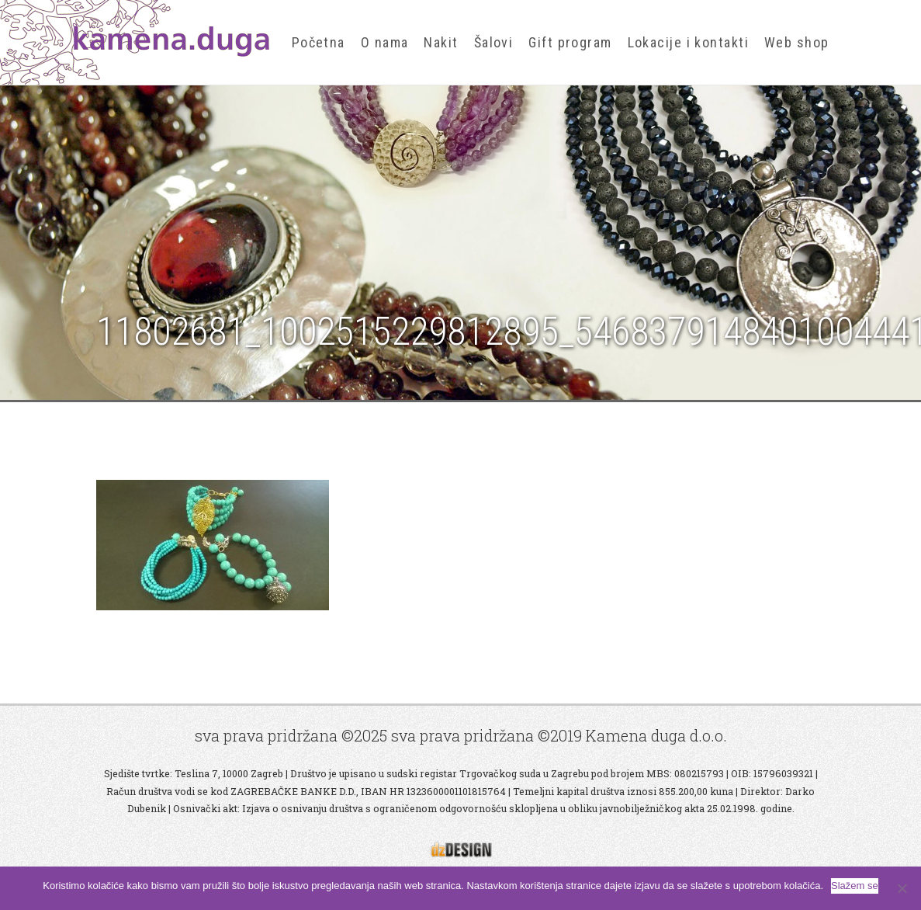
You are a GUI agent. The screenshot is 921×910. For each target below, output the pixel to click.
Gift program (569, 42)
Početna (318, 42)
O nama (385, 42)
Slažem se (854, 885)
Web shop (796, 42)
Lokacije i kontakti (688, 42)
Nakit (441, 42)
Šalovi (494, 42)
